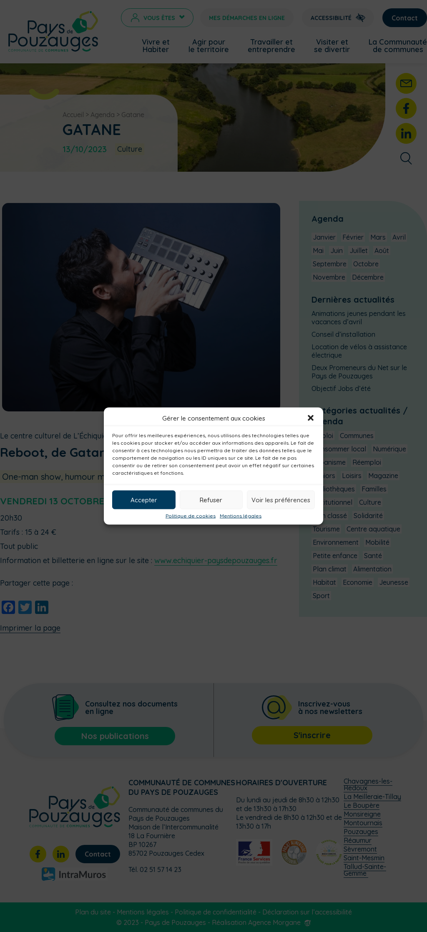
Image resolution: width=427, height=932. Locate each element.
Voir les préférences (280, 500)
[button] (310, 418)
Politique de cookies (191, 516)
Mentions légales (240, 516)
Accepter (144, 500)
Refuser (211, 500)
